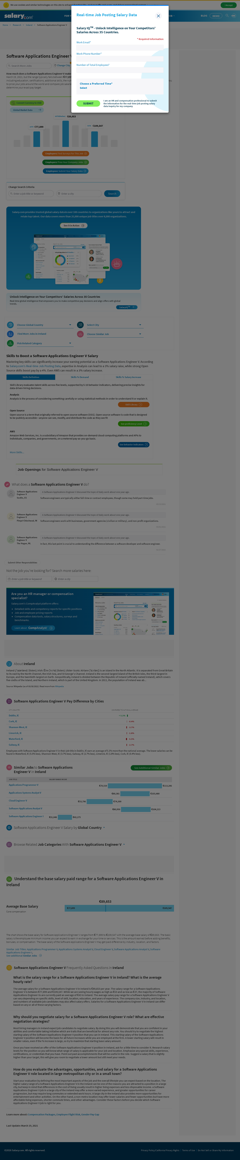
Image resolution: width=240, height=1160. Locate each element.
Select (83, 87)
